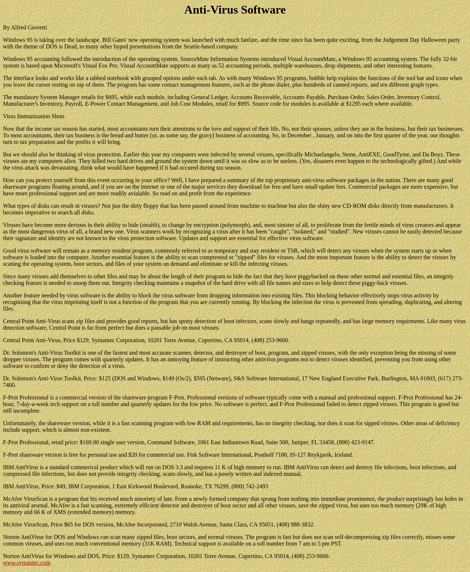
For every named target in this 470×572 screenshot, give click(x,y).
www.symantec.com (27, 563)
